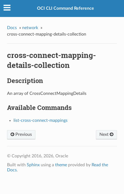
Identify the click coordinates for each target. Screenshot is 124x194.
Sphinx (33, 165)
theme (61, 165)
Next (106, 134)
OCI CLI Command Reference (65, 8)
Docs (12, 28)
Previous (21, 134)
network (30, 28)
